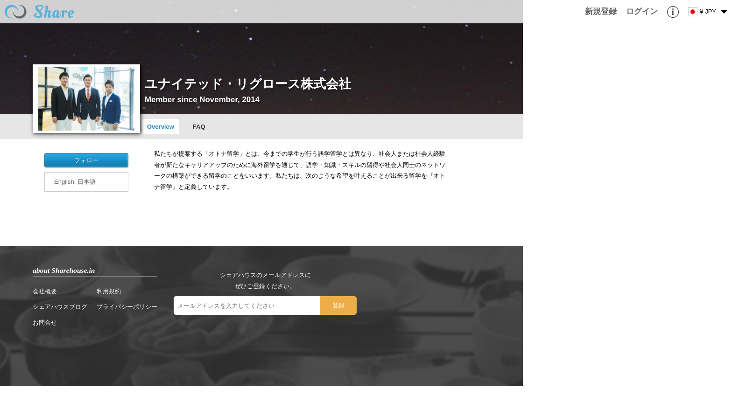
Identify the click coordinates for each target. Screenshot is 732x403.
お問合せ (45, 322)
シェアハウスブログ (60, 306)
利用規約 (109, 291)
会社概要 (45, 291)
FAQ (199, 126)
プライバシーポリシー (127, 306)
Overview (160, 126)
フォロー (86, 160)
